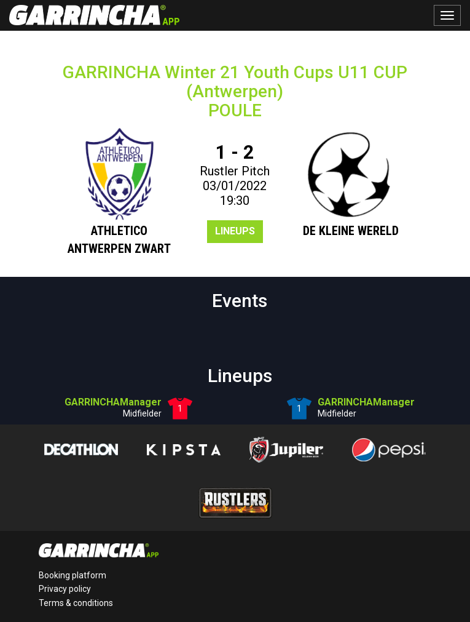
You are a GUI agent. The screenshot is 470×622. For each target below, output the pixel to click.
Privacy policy (65, 589)
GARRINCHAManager (113, 402)
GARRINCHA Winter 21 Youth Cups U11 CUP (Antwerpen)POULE (235, 91)
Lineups (235, 231)
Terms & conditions (76, 603)
